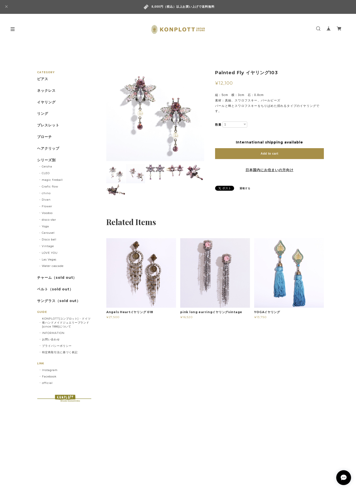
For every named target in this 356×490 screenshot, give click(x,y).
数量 (218, 124)
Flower (47, 206)
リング (42, 114)
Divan (46, 199)
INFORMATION (53, 333)
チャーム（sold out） (57, 278)
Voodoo (47, 213)
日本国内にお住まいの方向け (269, 170)
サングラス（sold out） (58, 301)
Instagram (50, 370)
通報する (245, 188)
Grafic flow (50, 186)
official (47, 383)
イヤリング (46, 102)
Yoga (45, 226)
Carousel (48, 232)
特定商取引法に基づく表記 (60, 352)
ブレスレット (48, 125)
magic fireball (52, 180)
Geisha (47, 166)
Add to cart (269, 153)
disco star (49, 219)
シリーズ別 (46, 160)
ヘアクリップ (48, 148)
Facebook (49, 376)
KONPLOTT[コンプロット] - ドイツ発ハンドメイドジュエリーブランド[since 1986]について (66, 322)
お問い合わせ (51, 339)
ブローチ (44, 137)
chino (46, 193)
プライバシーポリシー (57, 346)
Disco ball (49, 239)
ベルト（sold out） (55, 289)
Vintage (48, 246)
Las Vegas (49, 259)
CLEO (46, 173)
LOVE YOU (50, 253)
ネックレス (46, 91)
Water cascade (53, 266)
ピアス (42, 79)
